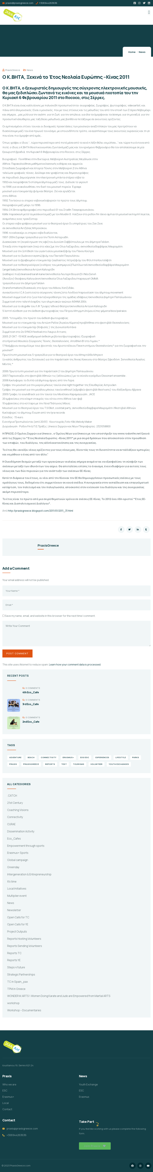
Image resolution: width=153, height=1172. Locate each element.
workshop (13, 1003)
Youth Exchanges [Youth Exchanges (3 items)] (119, 764)
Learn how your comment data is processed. (75, 664)
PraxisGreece (11, 70)
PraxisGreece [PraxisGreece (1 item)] (31, 764)
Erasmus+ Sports (17, 853)
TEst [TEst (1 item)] (64, 764)
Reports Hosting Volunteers (24, 939)
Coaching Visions (18, 810)
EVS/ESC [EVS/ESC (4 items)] (84, 757)
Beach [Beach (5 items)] (31, 757)
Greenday (13, 867)
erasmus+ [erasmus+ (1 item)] (68, 757)
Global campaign (17, 860)
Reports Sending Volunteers (24, 946)
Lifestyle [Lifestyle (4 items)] (121, 757)
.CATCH (12, 795)
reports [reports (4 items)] (50, 764)
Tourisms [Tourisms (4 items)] (78, 764)
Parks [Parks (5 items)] (135, 757)
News (142, 52)
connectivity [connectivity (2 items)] (48, 757)
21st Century (15, 803)
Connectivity (15, 817)
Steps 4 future (16, 967)
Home (132, 52)
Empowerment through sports (25, 846)
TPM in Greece (16, 989)
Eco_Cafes (14, 838)
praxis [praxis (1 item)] (13, 764)
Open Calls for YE (17, 924)
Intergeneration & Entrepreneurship (29, 874)
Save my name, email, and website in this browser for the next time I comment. (50, 616)
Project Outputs (17, 931)
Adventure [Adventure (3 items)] (15, 757)
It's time (12, 881)
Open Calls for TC (18, 917)
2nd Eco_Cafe (30, 721)
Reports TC (14, 953)
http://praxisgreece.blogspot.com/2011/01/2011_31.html (40, 510)
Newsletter (14, 910)
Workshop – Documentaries (24, 1010)
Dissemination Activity (20, 831)
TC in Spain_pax (17, 982)
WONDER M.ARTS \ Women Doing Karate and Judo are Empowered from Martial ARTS (58, 996)
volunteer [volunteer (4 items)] (97, 764)
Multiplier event (17, 896)
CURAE (11, 824)
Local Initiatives (16, 888)
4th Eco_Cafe (30, 692)
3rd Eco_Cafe (30, 704)
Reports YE (14, 960)
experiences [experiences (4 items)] (102, 757)
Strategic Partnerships (21, 974)
